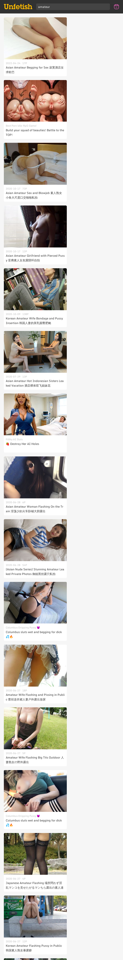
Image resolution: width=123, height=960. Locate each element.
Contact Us (61, 948)
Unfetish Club (60, 955)
